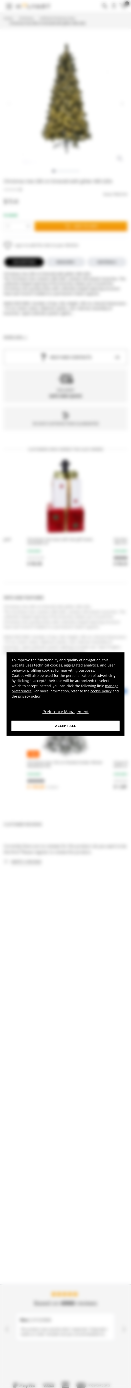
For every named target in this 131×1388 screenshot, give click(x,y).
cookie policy (100, 690)
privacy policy (29, 696)
